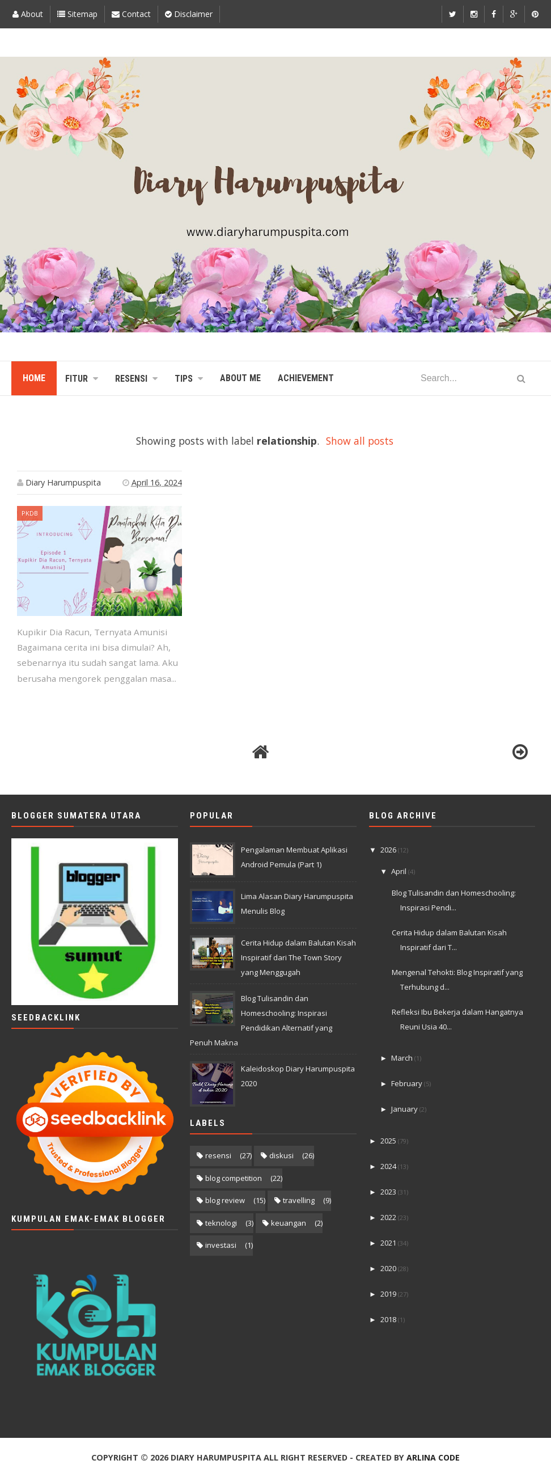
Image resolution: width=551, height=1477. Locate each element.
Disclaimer (189, 14)
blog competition (233, 1178)
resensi (218, 1155)
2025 (389, 1141)
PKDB (30, 513)
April (399, 871)
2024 (389, 1166)
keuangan (288, 1223)
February (407, 1083)
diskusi (281, 1155)
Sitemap (77, 14)
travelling (299, 1200)
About (27, 14)
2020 (389, 1268)
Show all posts (359, 441)
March (402, 1058)
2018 (389, 1319)
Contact (131, 14)
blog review (225, 1200)
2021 (389, 1243)
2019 (389, 1294)
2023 (389, 1192)
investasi (220, 1245)
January (405, 1109)
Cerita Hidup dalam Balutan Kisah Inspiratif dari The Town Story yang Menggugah (298, 957)
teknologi (221, 1223)
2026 (389, 850)
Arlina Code (433, 1457)
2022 (389, 1217)
